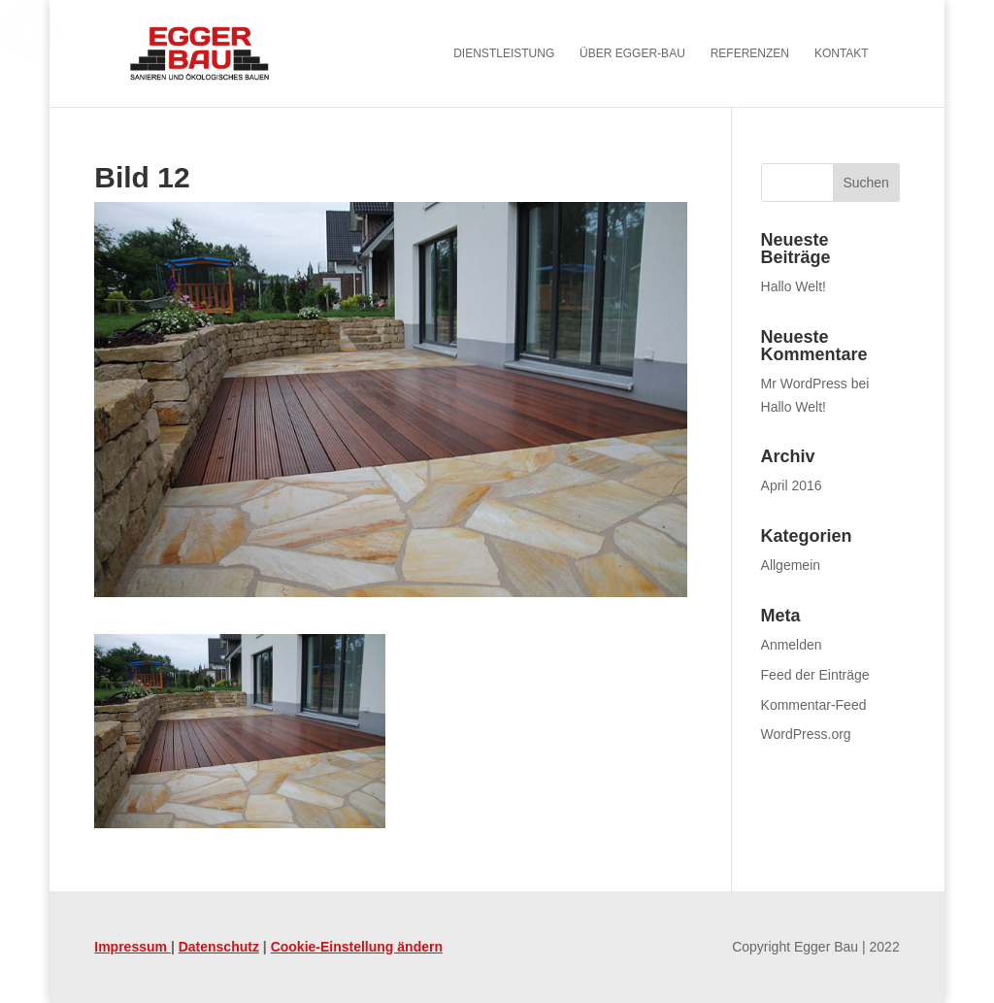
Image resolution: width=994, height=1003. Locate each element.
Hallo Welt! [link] (793, 286)
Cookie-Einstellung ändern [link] (357, 946)
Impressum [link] (132, 946)
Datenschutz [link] (219, 946)
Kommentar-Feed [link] (814, 705)
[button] (866, 182)
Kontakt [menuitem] (841, 53)
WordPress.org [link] (806, 734)
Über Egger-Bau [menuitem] (632, 53)
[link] (225, 52)
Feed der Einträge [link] (815, 675)
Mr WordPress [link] (804, 383)
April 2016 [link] (791, 485)
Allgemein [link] (790, 565)
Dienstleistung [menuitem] (503, 53)
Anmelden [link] (791, 644)
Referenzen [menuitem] (750, 53)
